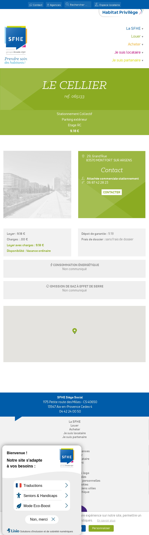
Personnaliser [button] (101, 528)
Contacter (111, 192)
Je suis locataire (127, 52)
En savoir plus (106, 520)
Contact (37, 5)
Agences (55, 5)
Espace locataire (109, 5)
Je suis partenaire (126, 60)
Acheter (134, 44)
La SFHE (133, 29)
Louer (136, 36)
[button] (67, 4)
